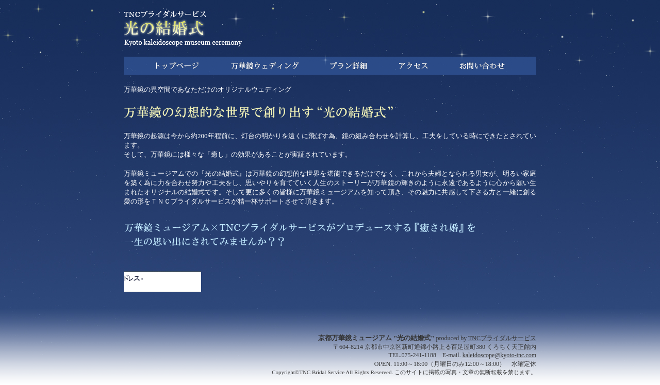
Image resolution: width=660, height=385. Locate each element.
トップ (177, 66)
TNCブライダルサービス (502, 338)
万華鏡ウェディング (264, 66)
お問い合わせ (482, 66)
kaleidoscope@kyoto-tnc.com (499, 355)
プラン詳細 (348, 66)
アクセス (413, 66)
